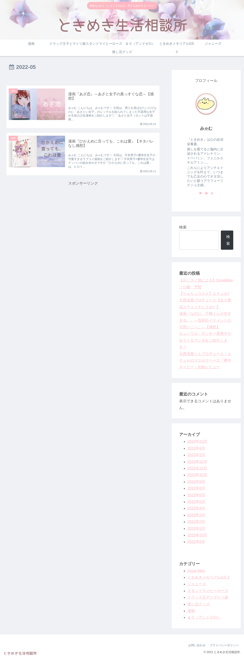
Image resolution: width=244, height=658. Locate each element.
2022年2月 (196, 522)
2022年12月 (197, 462)
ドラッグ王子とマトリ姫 (207, 597)
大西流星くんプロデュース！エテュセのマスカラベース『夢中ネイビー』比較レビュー (205, 360)
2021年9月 (196, 542)
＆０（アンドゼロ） (204, 617)
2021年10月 (197, 535)
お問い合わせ (197, 645)
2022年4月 (196, 508)
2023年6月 (196, 448)
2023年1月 (196, 455)
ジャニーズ (196, 584)
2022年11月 (197, 468)
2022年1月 (196, 528)
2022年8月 (196, 488)
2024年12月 (197, 441)
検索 (183, 227)
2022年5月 (196, 502)
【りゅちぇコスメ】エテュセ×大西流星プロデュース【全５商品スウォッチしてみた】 (205, 300)
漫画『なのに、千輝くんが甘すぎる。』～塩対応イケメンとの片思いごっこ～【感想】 (205, 320)
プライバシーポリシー (224, 645)
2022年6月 (196, 495)
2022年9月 (196, 482)
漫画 (191, 611)
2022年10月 (197, 475)
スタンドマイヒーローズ (207, 591)
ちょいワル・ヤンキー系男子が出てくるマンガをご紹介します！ (205, 340)
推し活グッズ (198, 604)
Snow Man (196, 571)
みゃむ (206, 128)
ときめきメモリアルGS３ (208, 577)
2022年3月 (196, 515)
